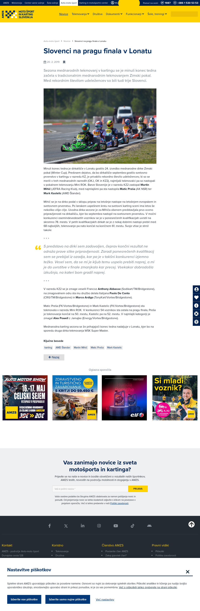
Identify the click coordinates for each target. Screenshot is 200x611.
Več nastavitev (105, 599)
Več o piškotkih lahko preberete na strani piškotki (148, 587)
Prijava (138, 488)
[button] (195, 14)
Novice (68, 41)
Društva (59, 555)
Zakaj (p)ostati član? (115, 555)
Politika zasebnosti (165, 555)
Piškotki (159, 551)
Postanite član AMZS (116, 551)
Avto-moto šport (53, 41)
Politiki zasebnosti (119, 503)
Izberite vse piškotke (24, 599)
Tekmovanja (61, 551)
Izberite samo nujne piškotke (67, 599)
